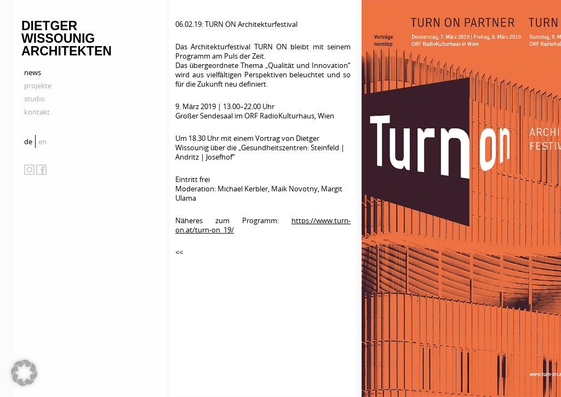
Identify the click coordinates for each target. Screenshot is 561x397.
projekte (37, 85)
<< (179, 252)
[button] (24, 373)
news (32, 72)
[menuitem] (29, 141)
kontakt (37, 112)
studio (34, 99)
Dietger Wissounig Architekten (66, 38)
